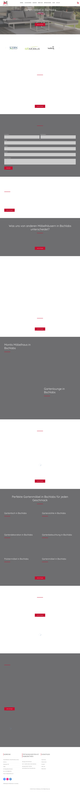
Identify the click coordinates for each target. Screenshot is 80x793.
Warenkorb (44, 768)
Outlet (58, 2)
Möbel (21, 2)
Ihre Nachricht (7, 158)
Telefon (6, 146)
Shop (53, 2)
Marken (35, 2)
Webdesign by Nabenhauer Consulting (10, 783)
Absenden (8, 168)
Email (5, 140)
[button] (5, 48)
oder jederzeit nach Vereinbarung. (28, 768)
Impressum (44, 759)
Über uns (40, 2)
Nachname (43, 134)
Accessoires (28, 2)
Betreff (5, 152)
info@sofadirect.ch (9, 773)
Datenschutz (44, 761)
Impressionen (47, 2)
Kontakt (43, 764)
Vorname (6, 134)
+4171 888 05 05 (8, 771)
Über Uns (43, 766)
